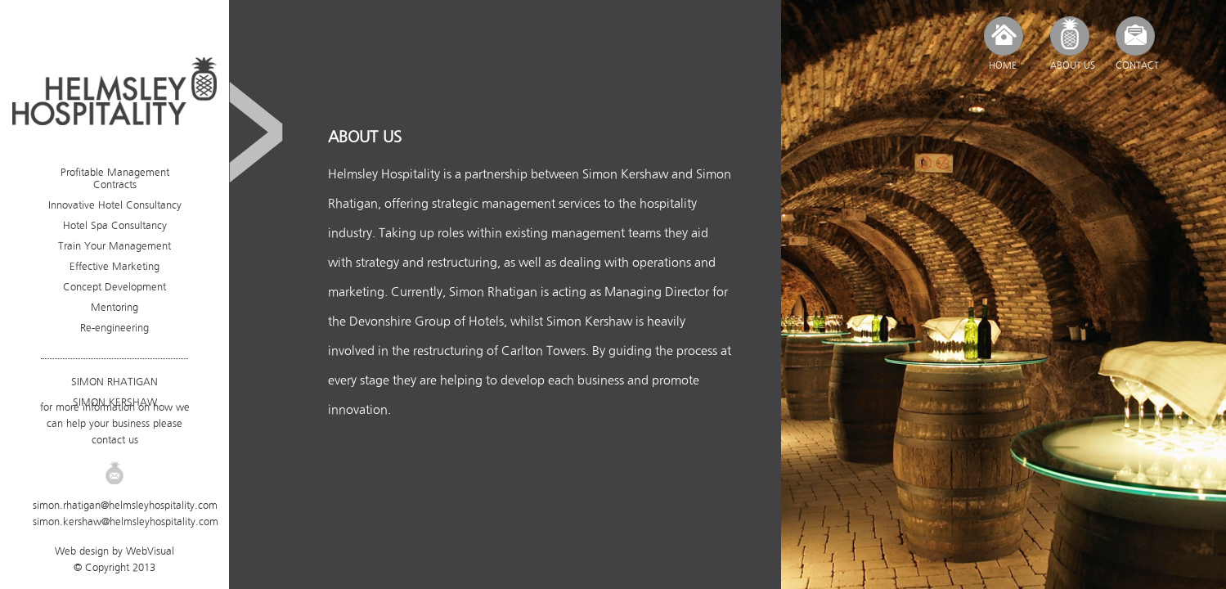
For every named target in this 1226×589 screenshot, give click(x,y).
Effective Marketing (114, 266)
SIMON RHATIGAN (114, 381)
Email (114, 472)
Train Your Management (114, 246)
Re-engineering (114, 327)
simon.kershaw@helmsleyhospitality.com (125, 521)
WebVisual (150, 551)
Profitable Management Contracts (115, 178)
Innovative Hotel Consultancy (115, 205)
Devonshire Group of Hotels (426, 321)
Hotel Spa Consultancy (115, 225)
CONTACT (1137, 65)
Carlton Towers (543, 350)
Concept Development (114, 287)
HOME (1003, 65)
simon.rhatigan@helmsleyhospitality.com (125, 505)
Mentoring (114, 307)
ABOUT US (1072, 65)
